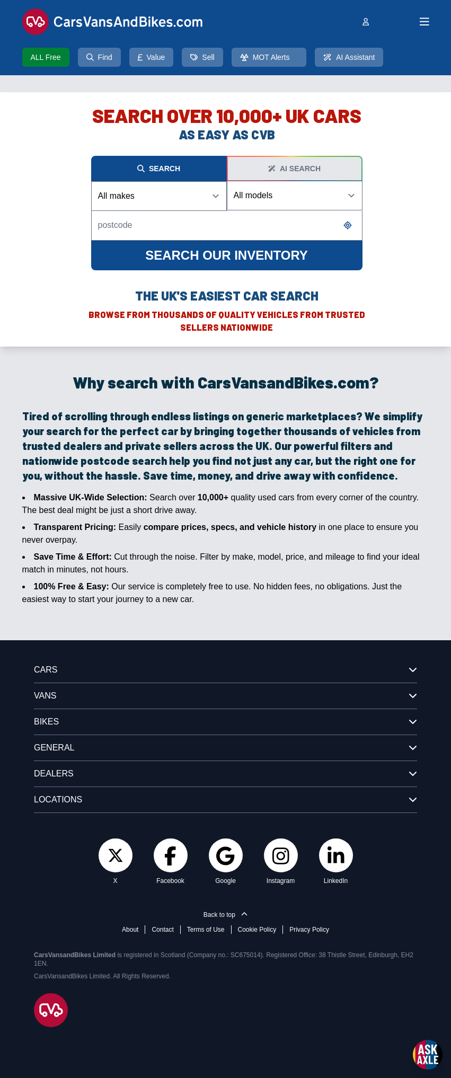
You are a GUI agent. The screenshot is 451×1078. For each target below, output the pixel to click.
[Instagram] (280, 855)
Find (99, 57)
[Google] (225, 855)
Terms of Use (206, 929)
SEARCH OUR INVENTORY (226, 255)
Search (158, 168)
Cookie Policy (257, 929)
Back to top (225, 914)
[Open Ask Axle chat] (428, 1055)
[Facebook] (170, 855)
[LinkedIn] (336, 855)
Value (151, 57)
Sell (202, 57)
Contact (162, 929)
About (130, 929)
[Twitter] (115, 855)
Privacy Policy (309, 929)
